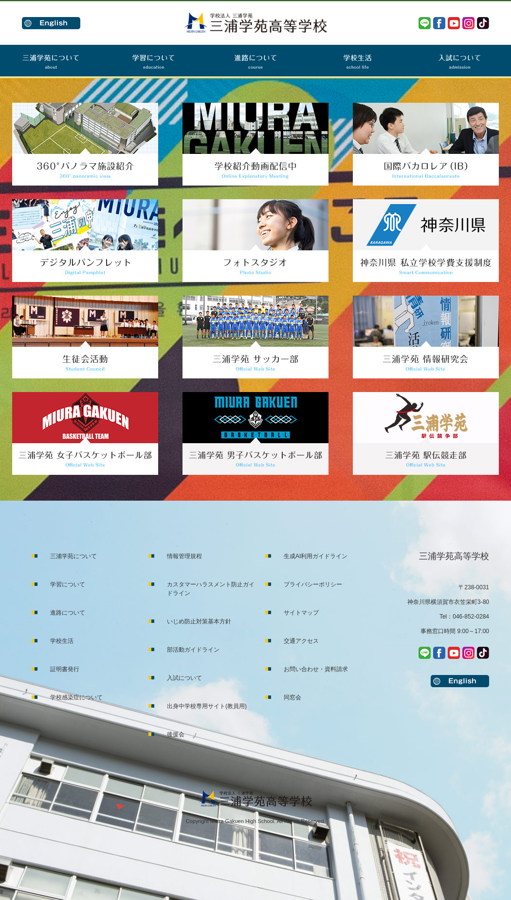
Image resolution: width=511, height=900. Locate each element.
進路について (67, 612)
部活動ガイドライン (193, 649)
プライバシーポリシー (313, 584)
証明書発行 (64, 669)
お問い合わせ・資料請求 (316, 669)
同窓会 (292, 697)
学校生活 (61, 641)
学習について (67, 584)
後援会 (175, 734)
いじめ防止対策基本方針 (199, 621)
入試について (184, 678)
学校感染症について (76, 697)
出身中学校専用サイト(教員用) (207, 706)
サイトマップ (301, 612)
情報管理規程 (184, 556)
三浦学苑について (73, 556)
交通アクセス (301, 641)
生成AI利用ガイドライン (315, 556)
